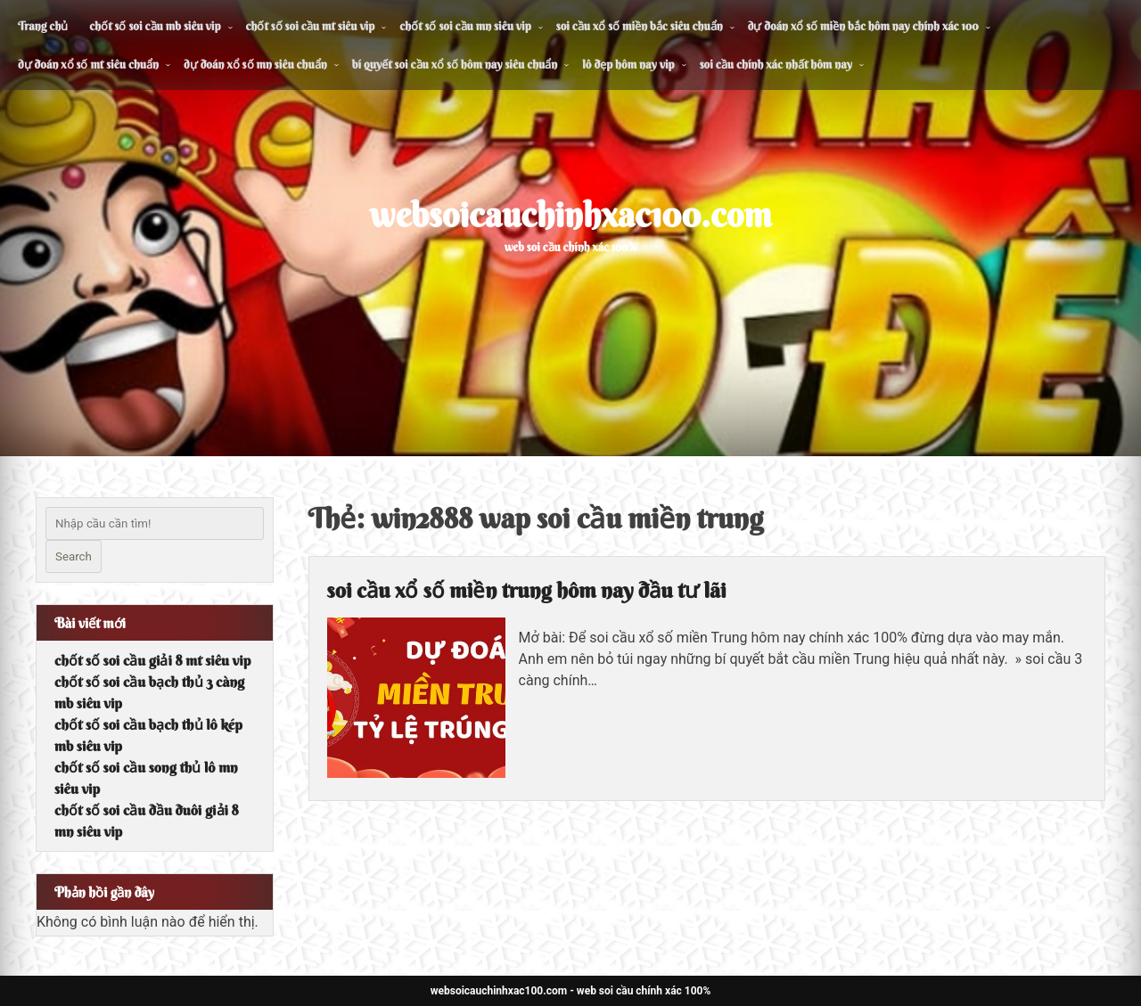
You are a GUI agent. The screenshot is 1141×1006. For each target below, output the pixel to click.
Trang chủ (43, 26)
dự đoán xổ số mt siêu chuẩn (88, 64)
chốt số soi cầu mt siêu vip (310, 26)
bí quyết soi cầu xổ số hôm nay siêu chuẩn (455, 64)
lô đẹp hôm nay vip (628, 64)
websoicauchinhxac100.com (571, 214)
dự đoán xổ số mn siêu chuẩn (255, 64)
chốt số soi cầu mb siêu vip (154, 26)
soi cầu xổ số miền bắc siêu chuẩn (639, 26)
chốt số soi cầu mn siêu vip (464, 26)
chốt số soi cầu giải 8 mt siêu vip (152, 660)
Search (73, 556)
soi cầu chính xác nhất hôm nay (776, 64)
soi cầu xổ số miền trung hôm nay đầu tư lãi (526, 590)
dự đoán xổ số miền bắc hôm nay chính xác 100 (863, 26)
